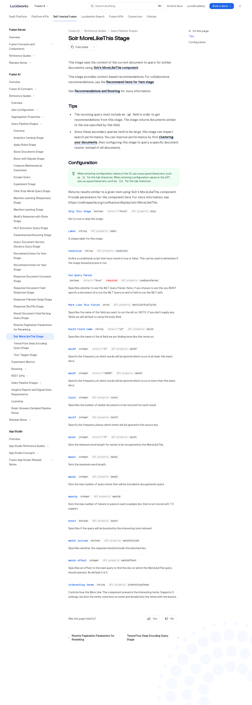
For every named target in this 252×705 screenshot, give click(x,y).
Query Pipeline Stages (124, 30)
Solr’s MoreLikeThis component (116, 68)
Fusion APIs (116, 18)
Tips (191, 36)
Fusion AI (74, 30)
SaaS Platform (18, 18)
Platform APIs (40, 18)
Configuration (197, 42)
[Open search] (126, 6)
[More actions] (94, 47)
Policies (151, 18)
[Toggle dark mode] (240, 6)
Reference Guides (95, 30)
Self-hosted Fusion (65, 18)
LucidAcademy (196, 6)
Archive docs (175, 6)
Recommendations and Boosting (97, 91)
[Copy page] (79, 47)
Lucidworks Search (92, 18)
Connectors (135, 18)
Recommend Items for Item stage (130, 82)
